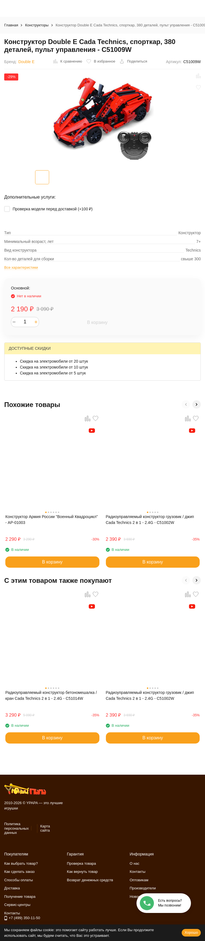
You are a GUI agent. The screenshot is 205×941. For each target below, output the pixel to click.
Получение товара (19, 896)
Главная (11, 25)
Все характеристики (21, 267)
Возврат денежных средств (90, 880)
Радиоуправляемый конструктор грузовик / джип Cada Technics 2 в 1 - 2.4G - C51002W (150, 519)
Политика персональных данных (16, 828)
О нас (135, 863)
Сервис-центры (17, 905)
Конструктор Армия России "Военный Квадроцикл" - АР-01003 (51, 519)
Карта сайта (45, 828)
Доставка (12, 888)
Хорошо (191, 932)
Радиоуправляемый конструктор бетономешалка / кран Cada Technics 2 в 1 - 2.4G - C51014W (51, 695)
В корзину (97, 322)
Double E (26, 61)
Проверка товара (81, 863)
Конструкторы (36, 25)
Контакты (137, 871)
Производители (143, 888)
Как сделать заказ (19, 871)
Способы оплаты (18, 880)
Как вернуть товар (82, 871)
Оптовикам (139, 880)
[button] (186, 404)
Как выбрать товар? (21, 863)
